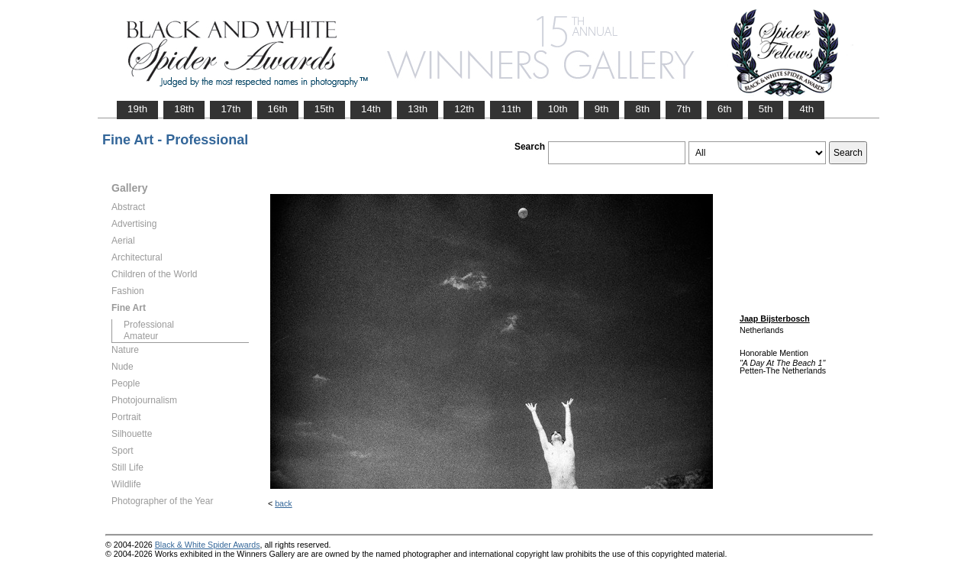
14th (371, 109)
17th (230, 109)
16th (278, 109)
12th (464, 109)
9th (601, 109)
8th (642, 109)
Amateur (141, 336)
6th (724, 109)
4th (806, 109)
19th (137, 109)
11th (510, 109)
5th (766, 109)
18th (184, 109)
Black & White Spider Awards (207, 544)
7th (683, 109)
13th (417, 109)
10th (558, 109)
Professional (149, 324)
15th (324, 109)
